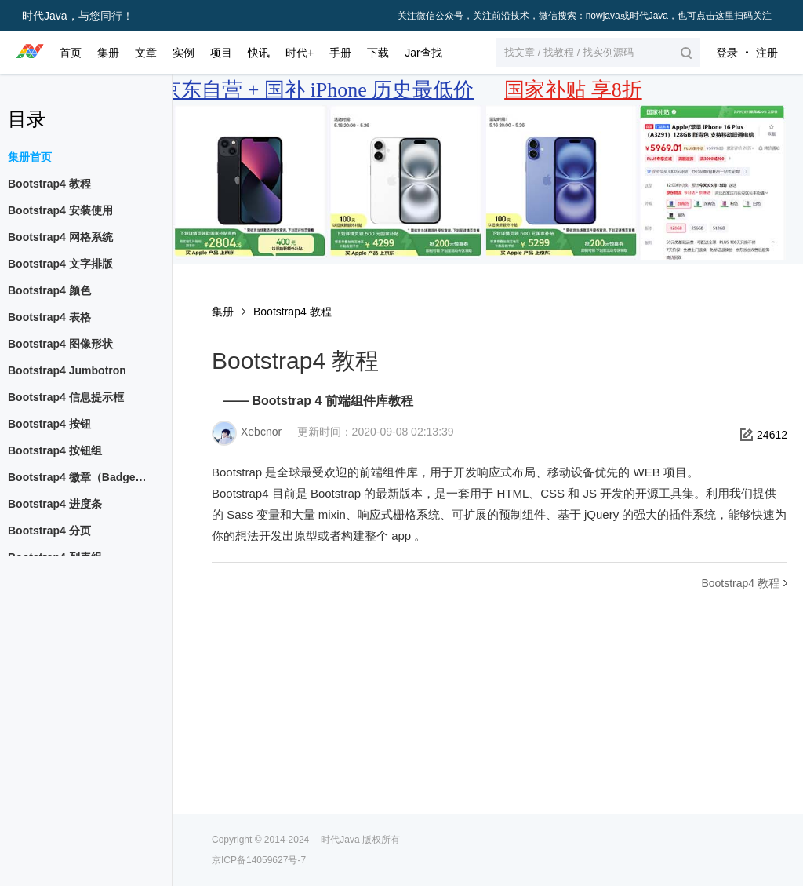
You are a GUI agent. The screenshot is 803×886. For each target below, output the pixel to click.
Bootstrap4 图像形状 (60, 343)
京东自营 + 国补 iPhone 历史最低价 (317, 89)
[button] (598, 52)
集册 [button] (108, 52)
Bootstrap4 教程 (292, 311)
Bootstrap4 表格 (49, 317)
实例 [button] (183, 52)
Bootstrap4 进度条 (55, 504)
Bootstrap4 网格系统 (60, 237)
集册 (223, 311)
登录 (727, 52)
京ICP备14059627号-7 (259, 860)
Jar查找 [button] (423, 52)
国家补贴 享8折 (573, 89)
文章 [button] (146, 52)
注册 (767, 52)
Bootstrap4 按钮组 (55, 450)
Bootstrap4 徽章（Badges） (80, 477)
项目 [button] (221, 52)
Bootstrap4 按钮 (49, 423)
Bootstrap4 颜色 (49, 290)
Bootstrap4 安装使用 (60, 210)
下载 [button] (378, 52)
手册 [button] (340, 52)
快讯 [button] (259, 52)
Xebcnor (261, 431)
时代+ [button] (299, 52)
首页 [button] (71, 52)
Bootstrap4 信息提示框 (66, 397)
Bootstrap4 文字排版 (60, 263)
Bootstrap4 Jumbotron (67, 370)
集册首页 (30, 157)
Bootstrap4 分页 (49, 530)
